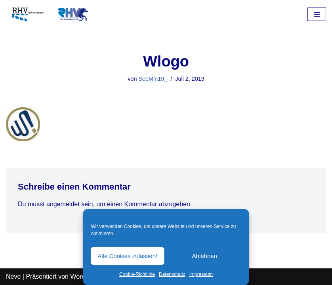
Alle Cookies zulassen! (127, 256)
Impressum (201, 274)
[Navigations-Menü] (316, 14)
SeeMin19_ (152, 79)
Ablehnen (204, 256)
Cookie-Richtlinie (137, 274)
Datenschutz (172, 274)
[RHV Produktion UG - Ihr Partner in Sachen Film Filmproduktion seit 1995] (47, 14)
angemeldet (63, 204)
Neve (13, 276)
